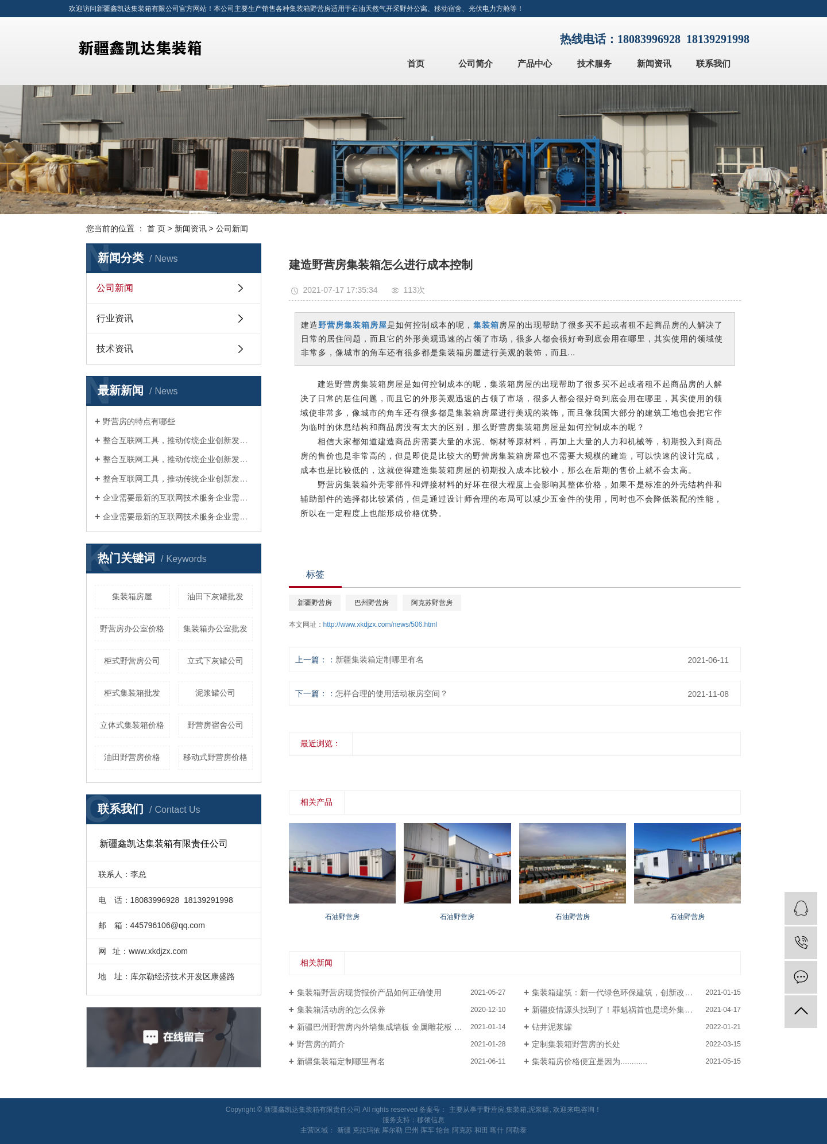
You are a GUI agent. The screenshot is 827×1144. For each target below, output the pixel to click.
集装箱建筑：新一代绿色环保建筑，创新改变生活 (620, 992)
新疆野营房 (314, 603)
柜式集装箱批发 (132, 692)
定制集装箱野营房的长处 (576, 1044)
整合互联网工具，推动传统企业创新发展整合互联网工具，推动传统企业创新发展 (178, 440)
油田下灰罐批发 (215, 596)
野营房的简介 (321, 1044)
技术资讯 (114, 349)
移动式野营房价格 (215, 757)
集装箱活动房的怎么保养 (341, 1009)
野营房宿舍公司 (215, 725)
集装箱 (516, 1110)
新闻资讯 (654, 63)
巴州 (412, 1130)
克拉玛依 (366, 1130)
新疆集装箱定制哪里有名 (379, 659)
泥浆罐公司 (215, 692)
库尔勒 (392, 1130)
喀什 (497, 1130)
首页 (415, 63)
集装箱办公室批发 (215, 628)
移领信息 (431, 1120)
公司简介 (475, 63)
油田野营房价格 (132, 757)
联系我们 (713, 63)
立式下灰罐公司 (215, 660)
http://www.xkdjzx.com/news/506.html (380, 625)
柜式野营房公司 (132, 660)
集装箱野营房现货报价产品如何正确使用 (369, 992)
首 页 (156, 228)
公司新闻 (232, 228)
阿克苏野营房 (432, 603)
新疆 (344, 1130)
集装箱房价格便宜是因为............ (589, 1061)
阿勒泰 (516, 1130)
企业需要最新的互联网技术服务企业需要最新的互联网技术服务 (178, 497)
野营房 (494, 1110)
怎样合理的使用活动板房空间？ (391, 693)
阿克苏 (462, 1130)
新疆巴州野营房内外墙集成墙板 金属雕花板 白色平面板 (395, 1026)
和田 (481, 1130)
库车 (427, 1130)
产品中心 (534, 63)
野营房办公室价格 (132, 628)
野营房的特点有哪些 (139, 421)
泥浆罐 (538, 1110)
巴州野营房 (371, 603)
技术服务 (594, 63)
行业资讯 (114, 318)
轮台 (443, 1130)
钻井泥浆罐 (552, 1026)
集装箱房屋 (132, 596)
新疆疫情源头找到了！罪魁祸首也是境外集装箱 (616, 1009)
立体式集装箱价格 (132, 725)
